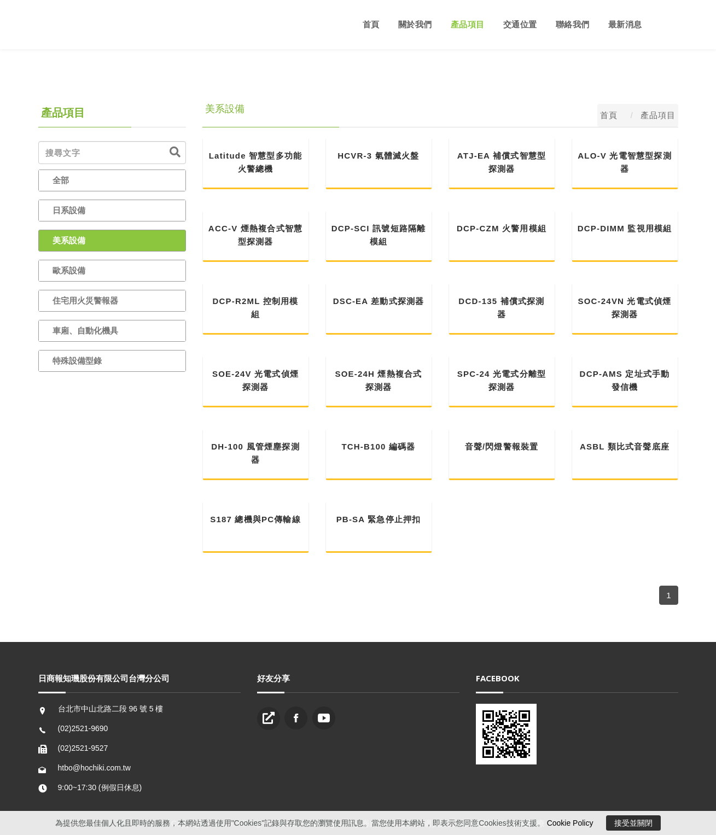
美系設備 (69, 240)
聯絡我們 (573, 24)
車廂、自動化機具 (85, 330)
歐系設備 (69, 270)
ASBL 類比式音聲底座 (625, 446)
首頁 (371, 24)
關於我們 (415, 24)
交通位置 (520, 24)
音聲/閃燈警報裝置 (502, 446)
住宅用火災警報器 (85, 300)
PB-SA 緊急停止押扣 (378, 519)
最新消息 (625, 24)
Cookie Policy (570, 823)
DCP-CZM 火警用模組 (501, 228)
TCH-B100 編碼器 (378, 446)
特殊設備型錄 (77, 360)
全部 (61, 180)
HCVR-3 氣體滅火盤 (378, 155)
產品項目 (468, 24)
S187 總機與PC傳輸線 (255, 519)
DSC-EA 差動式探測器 (378, 301)
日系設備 (69, 210)
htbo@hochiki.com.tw (94, 767)
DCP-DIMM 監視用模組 (625, 228)
